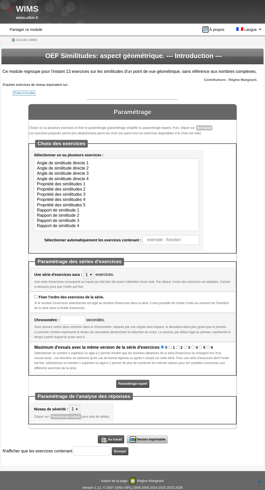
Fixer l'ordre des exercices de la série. (71, 297)
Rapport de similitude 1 (116, 210)
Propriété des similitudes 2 (116, 189)
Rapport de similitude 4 (116, 225)
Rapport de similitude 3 (116, 220)
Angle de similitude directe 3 (116, 173)
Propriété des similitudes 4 (116, 199)
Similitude (24, 92)
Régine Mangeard (150, 480)
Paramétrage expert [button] (132, 383)
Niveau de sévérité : (51, 409)
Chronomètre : (46, 320)
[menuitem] (215, 30)
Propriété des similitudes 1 (116, 184)
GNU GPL (123, 487)
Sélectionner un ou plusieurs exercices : (68, 155)
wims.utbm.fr (27, 18)
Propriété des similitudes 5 (116, 205)
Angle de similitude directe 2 (116, 168)
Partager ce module (26, 29)
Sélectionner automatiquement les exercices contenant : (92, 240)
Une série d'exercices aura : (58, 274)
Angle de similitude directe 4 (116, 178)
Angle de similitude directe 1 (116, 163)
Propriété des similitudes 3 (116, 194)
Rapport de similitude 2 (116, 215)
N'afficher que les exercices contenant (37, 451)
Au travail (204, 127)
